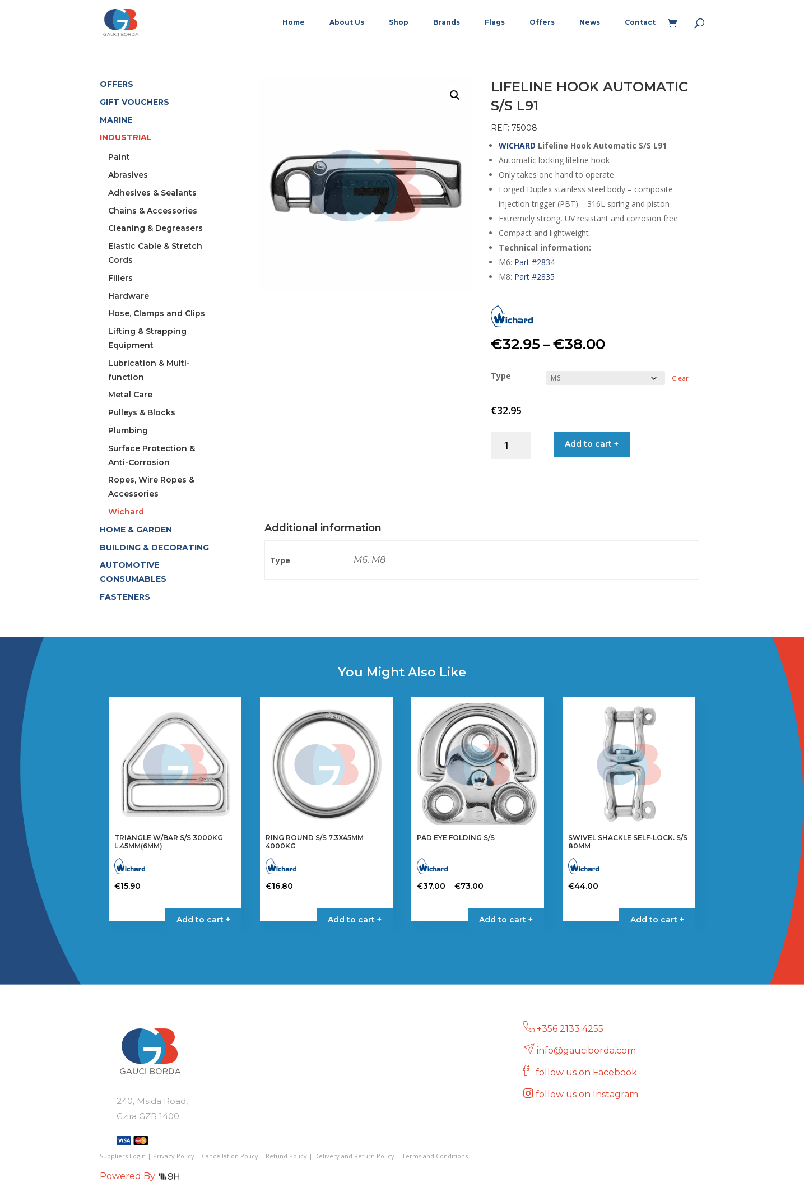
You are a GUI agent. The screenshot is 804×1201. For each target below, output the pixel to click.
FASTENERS (125, 597)
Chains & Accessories (152, 211)
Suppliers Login (123, 1156)
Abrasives (128, 175)
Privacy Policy (173, 1156)
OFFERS (116, 84)
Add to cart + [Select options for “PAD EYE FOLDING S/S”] (506, 920)
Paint (119, 157)
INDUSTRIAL (126, 137)
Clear (680, 378)
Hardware (128, 296)
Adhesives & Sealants (152, 193)
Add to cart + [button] (203, 920)
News (589, 22)
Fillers (120, 278)
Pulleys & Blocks (141, 412)
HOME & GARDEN (136, 530)
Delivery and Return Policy (354, 1156)
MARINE (116, 120)
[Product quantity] (511, 445)
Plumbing (128, 430)
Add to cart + (592, 444)
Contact (640, 22)
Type (501, 375)
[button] (455, 95)
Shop (398, 22)
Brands (446, 22)
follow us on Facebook (587, 1072)
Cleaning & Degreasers (155, 228)
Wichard (126, 512)
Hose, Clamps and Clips (156, 313)
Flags (495, 22)
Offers (542, 22)
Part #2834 (534, 262)
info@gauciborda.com (586, 1050)
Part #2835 (534, 276)
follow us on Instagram (588, 1094)
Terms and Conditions (435, 1156)
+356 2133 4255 (570, 1028)
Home (293, 22)
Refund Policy (286, 1156)
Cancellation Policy (230, 1156)
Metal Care (130, 394)
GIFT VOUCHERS (134, 102)
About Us (346, 22)
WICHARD (517, 145)
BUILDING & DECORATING (154, 547)
